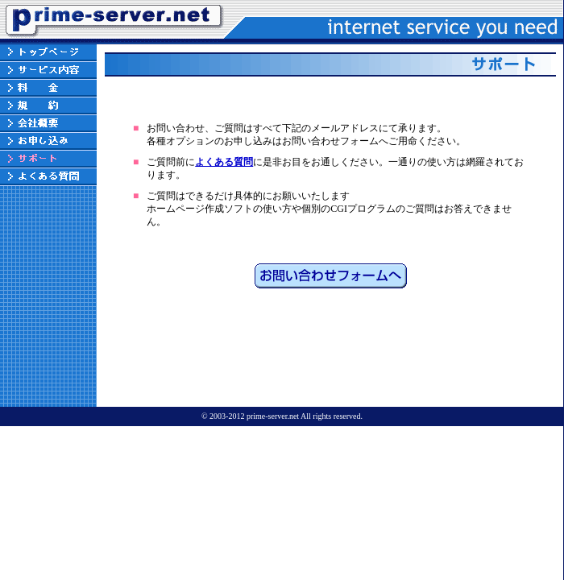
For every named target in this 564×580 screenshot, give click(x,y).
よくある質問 (224, 162)
